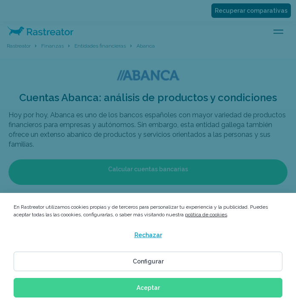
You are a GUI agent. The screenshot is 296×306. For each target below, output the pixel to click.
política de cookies (206, 215)
